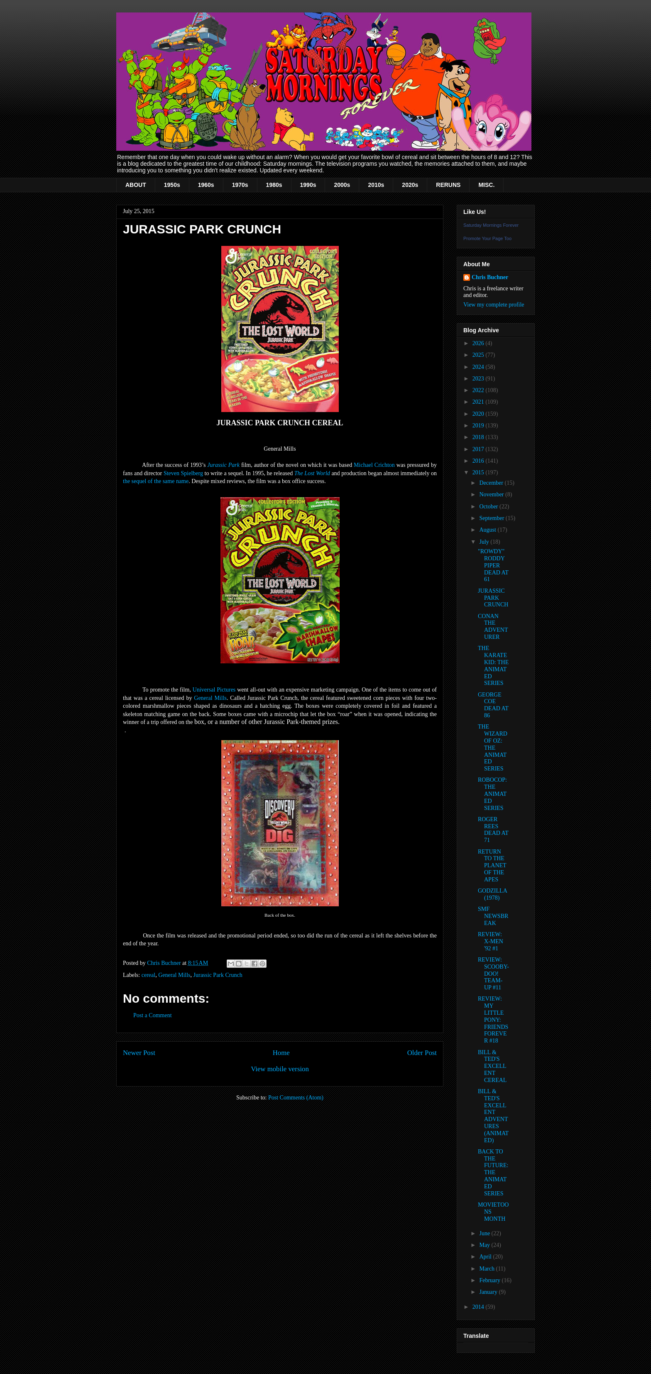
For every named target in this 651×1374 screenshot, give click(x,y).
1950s (172, 185)
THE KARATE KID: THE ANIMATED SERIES (493, 665)
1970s (240, 185)
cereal (148, 975)
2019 (479, 425)
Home (281, 1053)
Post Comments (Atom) (295, 1097)
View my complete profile (493, 305)
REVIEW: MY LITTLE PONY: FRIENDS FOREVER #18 (493, 1020)
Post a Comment (152, 1015)
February (490, 1280)
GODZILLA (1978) (492, 894)
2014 (479, 1307)
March (487, 1269)
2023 (479, 378)
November (492, 494)
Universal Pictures (214, 690)
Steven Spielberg (183, 473)
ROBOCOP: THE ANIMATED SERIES (492, 794)
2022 (479, 390)
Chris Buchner (490, 277)
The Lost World (312, 473)
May (485, 1245)
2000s (342, 185)
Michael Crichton (374, 465)
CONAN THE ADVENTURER (493, 626)
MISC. (486, 185)
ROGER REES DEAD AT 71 (493, 829)
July (484, 542)
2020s (410, 185)
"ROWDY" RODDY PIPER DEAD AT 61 (493, 565)
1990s (308, 185)
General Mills (210, 698)
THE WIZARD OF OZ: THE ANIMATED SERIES (492, 748)
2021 (479, 402)
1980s (274, 185)
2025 (479, 355)
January (489, 1292)
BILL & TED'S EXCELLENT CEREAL (492, 1066)
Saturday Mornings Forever (491, 225)
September (492, 518)
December (491, 483)
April (486, 1257)
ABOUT (135, 185)
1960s (206, 185)
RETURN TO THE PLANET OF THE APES (492, 866)
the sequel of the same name (155, 481)
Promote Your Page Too (487, 238)
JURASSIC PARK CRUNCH (493, 598)
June (485, 1233)
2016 (479, 461)
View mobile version (280, 1069)
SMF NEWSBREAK (493, 916)
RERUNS (448, 185)
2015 (479, 472)
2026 (479, 343)
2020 (479, 414)
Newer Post (139, 1053)
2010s (376, 185)
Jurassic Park (223, 465)
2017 (479, 449)
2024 (479, 367)
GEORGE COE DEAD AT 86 (493, 705)
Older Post (422, 1053)
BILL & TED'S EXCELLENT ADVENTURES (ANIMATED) (493, 1115)
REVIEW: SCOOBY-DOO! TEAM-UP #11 (493, 974)
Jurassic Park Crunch (217, 975)
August (488, 530)
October (489, 506)
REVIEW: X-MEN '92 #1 (490, 941)
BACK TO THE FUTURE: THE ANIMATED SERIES (493, 1172)
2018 (479, 437)
